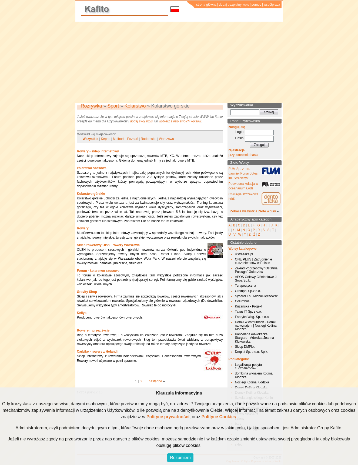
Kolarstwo (135, 106)
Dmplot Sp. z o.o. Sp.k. (251, 352)
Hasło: (239, 138)
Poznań (132, 139)
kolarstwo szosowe (91, 168)
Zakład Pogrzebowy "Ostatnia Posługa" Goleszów (256, 270)
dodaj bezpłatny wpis (234, 4)
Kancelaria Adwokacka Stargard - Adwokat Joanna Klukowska (254, 337)
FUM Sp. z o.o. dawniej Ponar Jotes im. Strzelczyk (243, 173)
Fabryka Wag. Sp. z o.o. (252, 317)
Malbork (119, 139)
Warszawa (166, 139)
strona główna (206, 4)
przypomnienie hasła (243, 155)
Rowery (83, 228)
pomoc (256, 4)
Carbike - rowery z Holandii (98, 351)
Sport (113, 106)
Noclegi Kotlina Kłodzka (252, 382)
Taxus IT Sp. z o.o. (248, 311)
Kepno (106, 139)
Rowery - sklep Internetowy (98, 151)
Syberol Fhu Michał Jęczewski (257, 296)
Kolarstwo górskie (91, 194)
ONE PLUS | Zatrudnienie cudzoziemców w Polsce (253, 261)
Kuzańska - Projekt (248, 306)
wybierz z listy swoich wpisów (180, 121)
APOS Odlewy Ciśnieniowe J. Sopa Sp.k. (256, 278)
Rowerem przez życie (93, 330)
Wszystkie (90, 139)
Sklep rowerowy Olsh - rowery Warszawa (108, 245)
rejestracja (237, 150)
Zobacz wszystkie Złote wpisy (253, 211)
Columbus (242, 301)
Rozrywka (91, 106)
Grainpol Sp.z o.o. (248, 291)
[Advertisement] (179, 62)
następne (155, 381)
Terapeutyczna (245, 285)
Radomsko (148, 139)
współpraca (272, 4)
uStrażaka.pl (244, 254)
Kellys (81, 313)
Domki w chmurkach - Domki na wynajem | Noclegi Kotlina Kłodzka (256, 325)
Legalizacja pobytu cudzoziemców (248, 366)
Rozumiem (180, 457)
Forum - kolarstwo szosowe (98, 271)
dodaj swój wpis (141, 121)
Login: (239, 132)
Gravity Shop (87, 292)
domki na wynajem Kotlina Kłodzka (254, 375)
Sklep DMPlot (245, 347)
